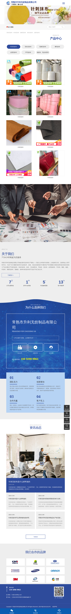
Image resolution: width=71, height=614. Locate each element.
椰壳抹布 (57, 46)
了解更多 (35, 536)
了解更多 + (10, 275)
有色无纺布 (30, 32)
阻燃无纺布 (23, 32)
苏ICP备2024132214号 (45, 606)
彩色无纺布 (9, 32)
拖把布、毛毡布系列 (43, 52)
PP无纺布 (28, 52)
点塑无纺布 (37, 32)
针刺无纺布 (16, 32)
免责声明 (54, 606)
